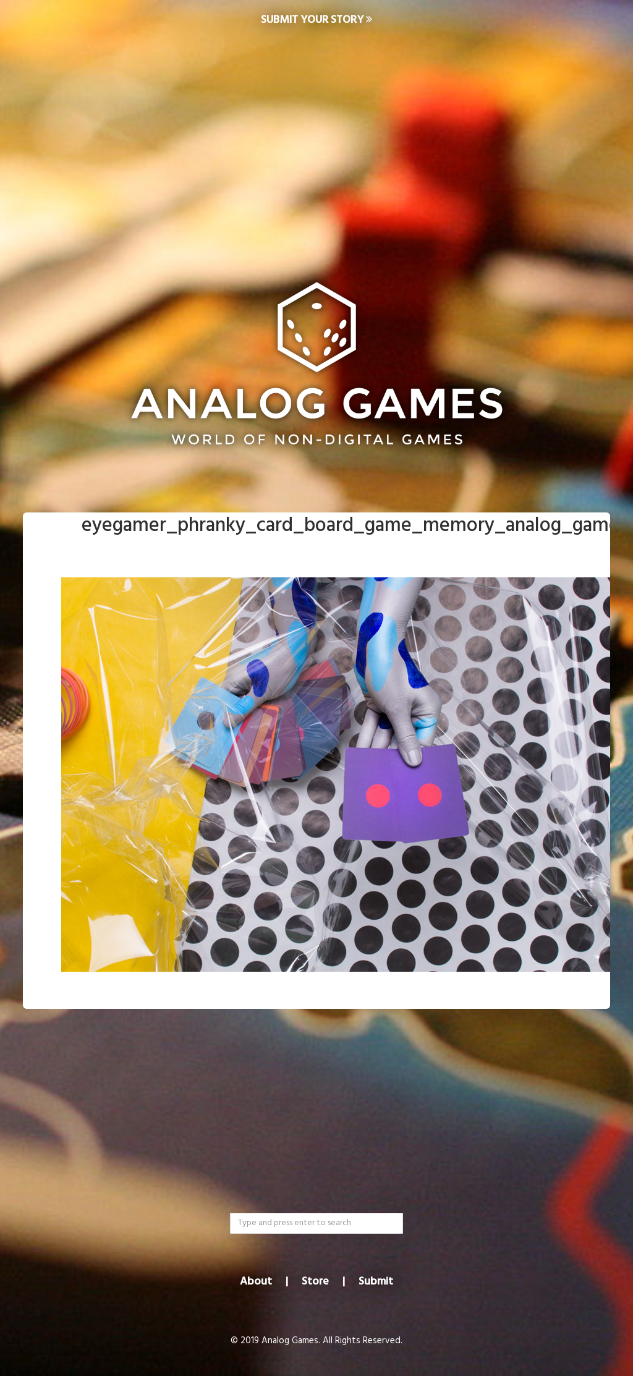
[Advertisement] (316, 139)
